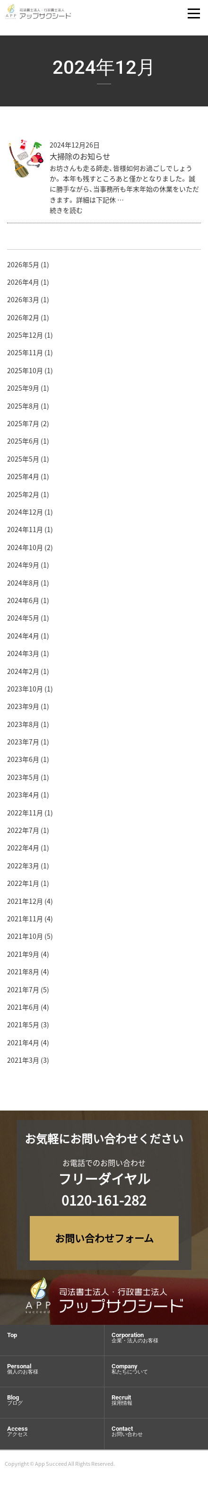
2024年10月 (25, 550)
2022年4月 (23, 850)
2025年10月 (25, 373)
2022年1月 (23, 886)
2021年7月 (23, 992)
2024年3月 (23, 656)
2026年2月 (23, 319)
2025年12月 (25, 337)
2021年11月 (25, 921)
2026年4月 (23, 284)
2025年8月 (23, 408)
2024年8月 (23, 585)
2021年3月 (23, 1063)
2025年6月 (23, 443)
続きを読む (66, 213)
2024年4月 (23, 638)
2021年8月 (23, 974)
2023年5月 (23, 780)
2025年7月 (23, 426)
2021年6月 (23, 1010)
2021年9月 (23, 957)
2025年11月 (25, 355)
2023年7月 (23, 744)
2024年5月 (23, 620)
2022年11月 (25, 815)
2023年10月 (25, 691)
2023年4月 (23, 797)
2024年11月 (25, 532)
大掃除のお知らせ (80, 159)
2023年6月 (23, 762)
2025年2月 (23, 496)
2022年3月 (23, 868)
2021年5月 (23, 1027)
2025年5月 (23, 461)
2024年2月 (23, 673)
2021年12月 (25, 903)
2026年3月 (23, 302)
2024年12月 (25, 514)
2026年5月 (23, 266)
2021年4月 (23, 1045)
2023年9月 (23, 709)
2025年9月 (23, 390)
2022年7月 (23, 833)
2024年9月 (23, 567)
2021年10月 (25, 939)
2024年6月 (23, 603)
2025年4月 (23, 479)
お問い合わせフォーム (104, 1238)
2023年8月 (23, 726)
